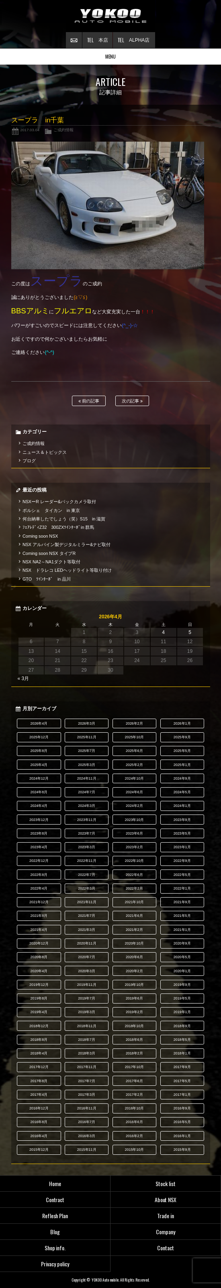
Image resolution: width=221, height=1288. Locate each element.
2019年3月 (86, 1012)
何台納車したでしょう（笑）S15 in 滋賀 (64, 518)
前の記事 (89, 401)
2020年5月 (182, 957)
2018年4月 (38, 1053)
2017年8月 (38, 1081)
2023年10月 (134, 820)
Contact (165, 1247)
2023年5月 (182, 833)
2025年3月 (86, 765)
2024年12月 (39, 778)
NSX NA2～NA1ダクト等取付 (51, 561)
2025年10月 (134, 737)
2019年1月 (182, 1012)
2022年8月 (38, 875)
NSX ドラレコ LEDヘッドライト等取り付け (67, 570)
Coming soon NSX (40, 536)
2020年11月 (86, 943)
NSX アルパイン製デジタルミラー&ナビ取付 (66, 544)
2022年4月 (38, 888)
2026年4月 (38, 723)
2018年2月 (134, 1053)
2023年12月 (39, 820)
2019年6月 (134, 998)
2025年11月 (86, 737)
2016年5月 (182, 1122)
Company (165, 1231)
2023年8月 (38, 833)
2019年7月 (86, 998)
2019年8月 (38, 998)
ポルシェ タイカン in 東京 (51, 510)
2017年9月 (182, 1067)
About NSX (166, 1199)
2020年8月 (38, 957)
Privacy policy (55, 1264)
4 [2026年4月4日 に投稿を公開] (163, 632)
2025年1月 (182, 765)
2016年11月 (86, 1108)
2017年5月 (182, 1081)
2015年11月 (86, 1150)
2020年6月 (134, 957)
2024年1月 (182, 806)
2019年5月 (182, 998)
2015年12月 (39, 1150)
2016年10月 (134, 1108)
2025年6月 (134, 751)
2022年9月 (182, 861)
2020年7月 (86, 957)
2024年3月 (86, 806)
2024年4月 (38, 806)
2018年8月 (38, 1040)
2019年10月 (134, 985)
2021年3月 (86, 930)
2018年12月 (39, 1026)
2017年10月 (134, 1067)
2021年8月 (38, 916)
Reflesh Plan (55, 1215)
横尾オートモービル (110, 16)
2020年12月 (39, 943)
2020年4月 (38, 971)
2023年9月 (182, 820)
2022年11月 (86, 861)
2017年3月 (86, 1095)
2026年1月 (182, 723)
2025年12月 (39, 737)
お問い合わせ (74, 40)
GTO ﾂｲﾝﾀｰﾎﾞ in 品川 (47, 579)
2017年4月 (38, 1095)
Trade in (165, 1215)
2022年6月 (134, 875)
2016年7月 (86, 1122)
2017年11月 (86, 1067)
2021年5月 (182, 916)
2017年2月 (134, 1095)
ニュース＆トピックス (45, 452)
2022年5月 (182, 875)
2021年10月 (134, 902)
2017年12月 (39, 1067)
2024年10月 (134, 778)
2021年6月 (134, 916)
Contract (55, 1199)
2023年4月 (38, 847)
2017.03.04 (29, 130)
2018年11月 (86, 1026)
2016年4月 (38, 1136)
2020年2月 (134, 971)
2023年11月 (86, 820)
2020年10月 (134, 943)
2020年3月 (86, 971)
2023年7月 (86, 833)
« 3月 (23, 678)
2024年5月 (182, 792)
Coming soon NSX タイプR (49, 553)
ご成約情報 (63, 130)
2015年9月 (182, 1150)
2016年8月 (38, 1122)
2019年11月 (86, 985)
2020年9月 (182, 943)
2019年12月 (39, 985)
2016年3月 (86, 1136)
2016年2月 (134, 1136)
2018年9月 (182, 1026)
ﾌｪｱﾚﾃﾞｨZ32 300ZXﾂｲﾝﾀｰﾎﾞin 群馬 (58, 527)
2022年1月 (182, 888)
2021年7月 (86, 916)
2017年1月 (182, 1095)
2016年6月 (134, 1122)
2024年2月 (134, 806)
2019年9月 (182, 985)
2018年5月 (182, 1040)
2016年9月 (182, 1108)
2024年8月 (38, 792)
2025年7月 (86, 751)
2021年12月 (39, 902)
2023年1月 (182, 847)
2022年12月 (39, 861)
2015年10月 (134, 1150)
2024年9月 (182, 778)
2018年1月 (182, 1053)
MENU (110, 56)
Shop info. (55, 1247)
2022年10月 (134, 861)
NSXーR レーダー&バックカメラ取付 (59, 501)
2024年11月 (86, 778)
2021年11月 (86, 902)
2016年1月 (182, 1136)
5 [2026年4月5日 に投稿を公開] (189, 632)
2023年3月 (86, 847)
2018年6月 (134, 1040)
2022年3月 (86, 888)
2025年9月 (182, 737)
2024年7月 (86, 792)
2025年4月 (38, 765)
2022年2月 (134, 888)
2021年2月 (134, 930)
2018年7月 (86, 1040)
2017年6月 (134, 1081)
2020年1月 (182, 971)
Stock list (166, 1183)
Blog (55, 1231)
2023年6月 (134, 833)
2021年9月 (182, 902)
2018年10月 (134, 1026)
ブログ (29, 460)
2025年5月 (182, 751)
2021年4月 (38, 930)
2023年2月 (134, 847)
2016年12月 (39, 1108)
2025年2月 (134, 765)
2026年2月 (134, 723)
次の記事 (132, 401)
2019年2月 (134, 1012)
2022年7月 (86, 875)
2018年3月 (86, 1053)
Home (55, 1183)
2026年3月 (86, 723)
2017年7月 (86, 1081)
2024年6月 (134, 792)
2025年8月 (38, 751)
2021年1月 (182, 930)
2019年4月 (38, 1012)
